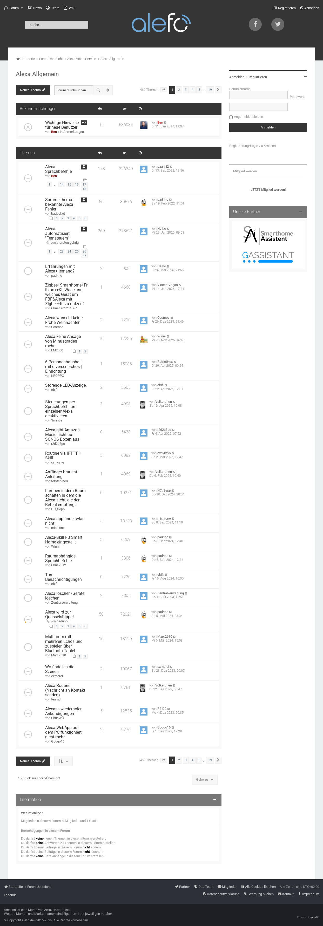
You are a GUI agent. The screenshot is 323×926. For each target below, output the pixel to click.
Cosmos (57, 327)
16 (77, 184)
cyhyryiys (58, 462)
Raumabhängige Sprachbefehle (60, 558)
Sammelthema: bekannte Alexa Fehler (59, 205)
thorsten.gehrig (68, 242)
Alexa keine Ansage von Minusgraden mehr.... (63, 341)
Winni (161, 336)
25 (77, 251)
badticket (58, 213)
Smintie (56, 420)
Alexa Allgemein (37, 74)
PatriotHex (165, 362)
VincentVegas (167, 285)
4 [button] (192, 90)
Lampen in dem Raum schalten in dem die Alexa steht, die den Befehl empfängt (65, 497)
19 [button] (210, 90)
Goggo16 (57, 741)
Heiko (161, 266)
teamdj (56, 699)
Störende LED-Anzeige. (66, 385)
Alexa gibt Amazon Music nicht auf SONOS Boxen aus (62, 435)
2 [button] (179, 90)
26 (84, 251)
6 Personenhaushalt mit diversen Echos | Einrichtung (63, 367)
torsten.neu (59, 481)
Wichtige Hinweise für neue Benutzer (62, 125)
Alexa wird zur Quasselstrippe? (60, 614)
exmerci (57, 676)
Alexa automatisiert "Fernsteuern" (57, 234)
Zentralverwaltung (64, 602)
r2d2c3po (58, 444)
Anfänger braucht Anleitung (61, 474)
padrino (162, 199)
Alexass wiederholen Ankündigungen (64, 711)
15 (69, 184)
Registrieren (258, 77)
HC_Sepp (58, 509)
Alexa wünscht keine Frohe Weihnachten (64, 320)
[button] (163, 89)
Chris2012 (58, 565)
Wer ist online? (32, 813)
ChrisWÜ (57, 718)
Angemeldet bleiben (248, 117)
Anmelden (236, 77)
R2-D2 (161, 709)
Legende (10, 895)
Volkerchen (163, 402)
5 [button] (199, 90)
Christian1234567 (64, 308)
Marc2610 (58, 655)
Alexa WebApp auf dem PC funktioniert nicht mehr (63, 732)
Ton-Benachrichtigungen (63, 577)
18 (84, 189)
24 (69, 251)
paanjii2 (163, 166)
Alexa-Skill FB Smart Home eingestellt (63, 539)
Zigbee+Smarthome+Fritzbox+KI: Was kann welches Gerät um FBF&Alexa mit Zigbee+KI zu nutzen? (66, 294)
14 (62, 184)
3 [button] (186, 90)
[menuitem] (35, 8)
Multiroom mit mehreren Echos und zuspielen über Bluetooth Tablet (64, 644)
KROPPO (57, 376)
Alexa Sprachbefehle (58, 169)
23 (62, 251)
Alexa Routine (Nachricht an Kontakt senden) (65, 690)
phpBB (315, 917)
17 (84, 184)
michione (58, 528)
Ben (54, 132)
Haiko (161, 228)
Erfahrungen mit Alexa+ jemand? (60, 269)
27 (84, 256)
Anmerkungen (73, 132)
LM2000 (57, 350)
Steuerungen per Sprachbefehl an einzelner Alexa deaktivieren (60, 409)
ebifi (54, 390)
